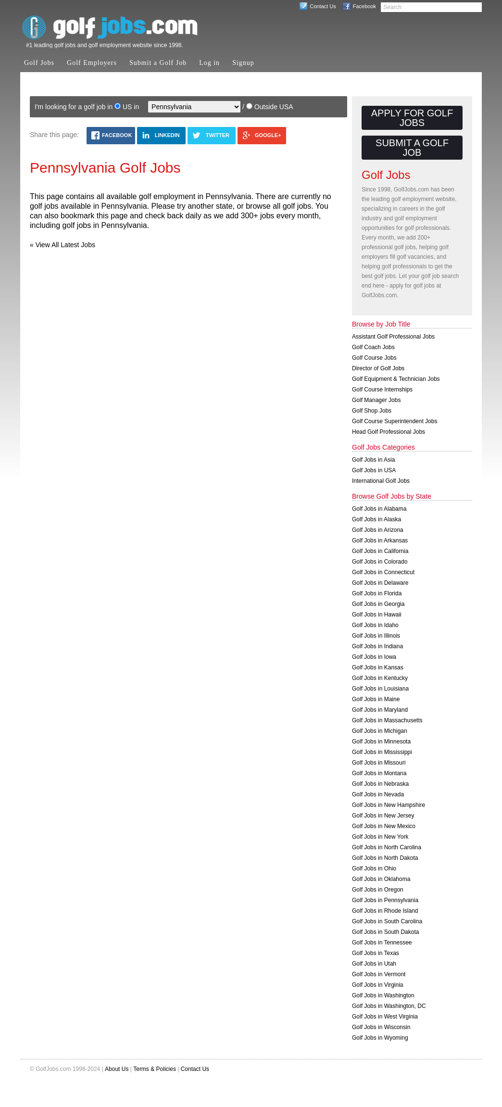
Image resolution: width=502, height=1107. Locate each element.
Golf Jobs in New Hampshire (388, 805)
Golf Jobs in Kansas (377, 667)
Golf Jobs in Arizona (377, 530)
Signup (243, 62)
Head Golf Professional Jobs (388, 431)
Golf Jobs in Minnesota (381, 741)
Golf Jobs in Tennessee (382, 942)
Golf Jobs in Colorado (379, 561)
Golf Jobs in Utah (374, 963)
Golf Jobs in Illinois (376, 635)
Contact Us (323, 6)
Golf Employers (92, 62)
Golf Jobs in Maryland (380, 709)
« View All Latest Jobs (62, 245)
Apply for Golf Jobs (412, 118)
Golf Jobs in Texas (375, 953)
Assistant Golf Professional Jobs (393, 336)
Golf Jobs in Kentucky (380, 678)
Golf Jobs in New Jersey (383, 815)
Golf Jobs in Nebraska (380, 783)
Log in (209, 62)
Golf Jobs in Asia (373, 459)
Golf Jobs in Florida (377, 593)
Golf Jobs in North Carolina (386, 847)
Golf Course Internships (382, 389)
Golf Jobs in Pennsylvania (385, 900)
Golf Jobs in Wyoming (380, 1037)
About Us (116, 1069)
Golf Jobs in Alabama (379, 508)
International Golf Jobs (381, 481)
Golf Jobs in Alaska (376, 519)
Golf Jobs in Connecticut (383, 572)
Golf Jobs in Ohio (374, 868)
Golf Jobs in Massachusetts (387, 720)
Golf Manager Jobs (376, 400)
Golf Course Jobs (374, 357)
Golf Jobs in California (380, 551)
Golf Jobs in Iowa (374, 657)
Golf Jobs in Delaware (380, 582)
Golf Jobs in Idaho (375, 625)
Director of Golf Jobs (378, 368)
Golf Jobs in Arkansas (380, 540)
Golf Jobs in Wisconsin (381, 1027)
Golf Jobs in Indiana (377, 646)
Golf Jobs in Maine (376, 699)
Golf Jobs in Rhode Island (385, 910)
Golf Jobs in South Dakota (385, 932)
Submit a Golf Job (158, 62)
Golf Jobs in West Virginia (385, 1016)
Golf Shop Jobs (371, 410)
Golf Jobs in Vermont (378, 974)
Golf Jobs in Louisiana (380, 688)
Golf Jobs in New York (380, 836)
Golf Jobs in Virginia (377, 984)
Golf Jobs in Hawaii (377, 614)
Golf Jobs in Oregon (377, 889)
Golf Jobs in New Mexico (383, 826)
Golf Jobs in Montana (379, 773)
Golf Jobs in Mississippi (382, 752)
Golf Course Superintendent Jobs (394, 421)
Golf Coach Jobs (373, 347)
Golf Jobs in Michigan (379, 731)
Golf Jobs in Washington (383, 995)
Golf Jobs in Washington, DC (389, 1006)
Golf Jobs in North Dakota (385, 858)
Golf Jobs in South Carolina (387, 921)
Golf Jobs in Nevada (378, 794)
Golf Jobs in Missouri (378, 762)
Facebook (364, 6)
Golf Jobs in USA (374, 470)
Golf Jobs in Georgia (378, 604)
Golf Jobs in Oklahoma (381, 879)
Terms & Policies (154, 1069)
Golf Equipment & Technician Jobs (396, 379)
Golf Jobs (39, 62)
